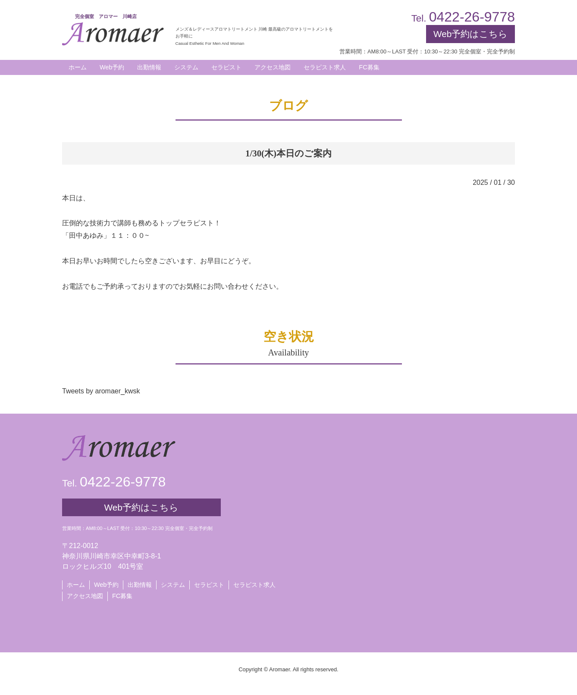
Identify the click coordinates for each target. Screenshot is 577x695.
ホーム (76, 584)
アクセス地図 (85, 595)
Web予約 (112, 67)
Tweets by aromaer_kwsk (101, 391)
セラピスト (209, 584)
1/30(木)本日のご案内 (288, 153)
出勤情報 (140, 584)
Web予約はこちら (470, 34)
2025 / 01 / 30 (494, 182)
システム (173, 584)
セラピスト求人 (254, 584)
